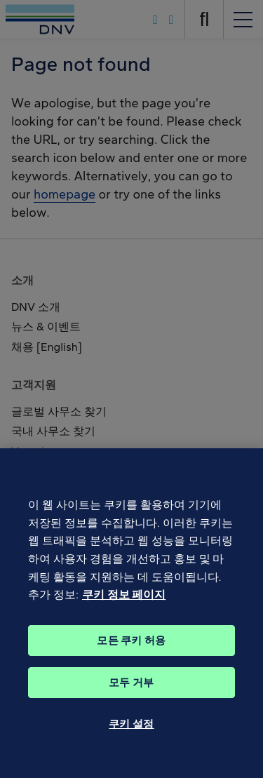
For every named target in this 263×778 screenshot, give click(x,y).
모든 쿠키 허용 (131, 665)
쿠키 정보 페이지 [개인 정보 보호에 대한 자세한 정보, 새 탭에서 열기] (124, 619)
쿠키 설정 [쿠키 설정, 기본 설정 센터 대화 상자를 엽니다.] (131, 748)
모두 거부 (131, 707)
